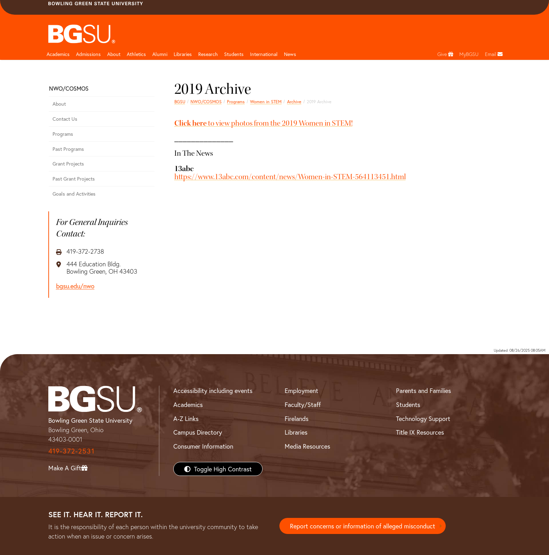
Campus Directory (197, 432)
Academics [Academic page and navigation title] (58, 54)
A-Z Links (186, 418)
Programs (236, 101)
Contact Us (65, 118)
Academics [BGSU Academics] (188, 404)
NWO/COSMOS (206, 101)
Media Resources (307, 446)
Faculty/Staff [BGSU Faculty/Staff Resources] (303, 404)
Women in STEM (266, 101)
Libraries (183, 54)
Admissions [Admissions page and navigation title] (88, 54)
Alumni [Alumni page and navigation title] (159, 54)
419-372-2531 (71, 451)
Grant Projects (68, 163)
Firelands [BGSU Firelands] (296, 418)
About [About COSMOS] (59, 103)
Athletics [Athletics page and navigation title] (136, 54)
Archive (294, 101)
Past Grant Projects (74, 178)
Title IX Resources (420, 432)
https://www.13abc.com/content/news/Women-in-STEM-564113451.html (290, 177)
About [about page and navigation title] (113, 54)
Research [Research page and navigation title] (208, 54)
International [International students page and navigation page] (264, 54)
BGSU (179, 101)
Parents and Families (423, 390)
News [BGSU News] (290, 54)
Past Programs (68, 149)
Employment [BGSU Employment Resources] (301, 390)
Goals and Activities (74, 193)
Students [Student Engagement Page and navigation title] (234, 54)
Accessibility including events (212, 390)
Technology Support (423, 418)
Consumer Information (203, 446)
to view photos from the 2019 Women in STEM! (263, 123)
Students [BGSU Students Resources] (408, 404)
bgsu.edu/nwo (75, 286)
